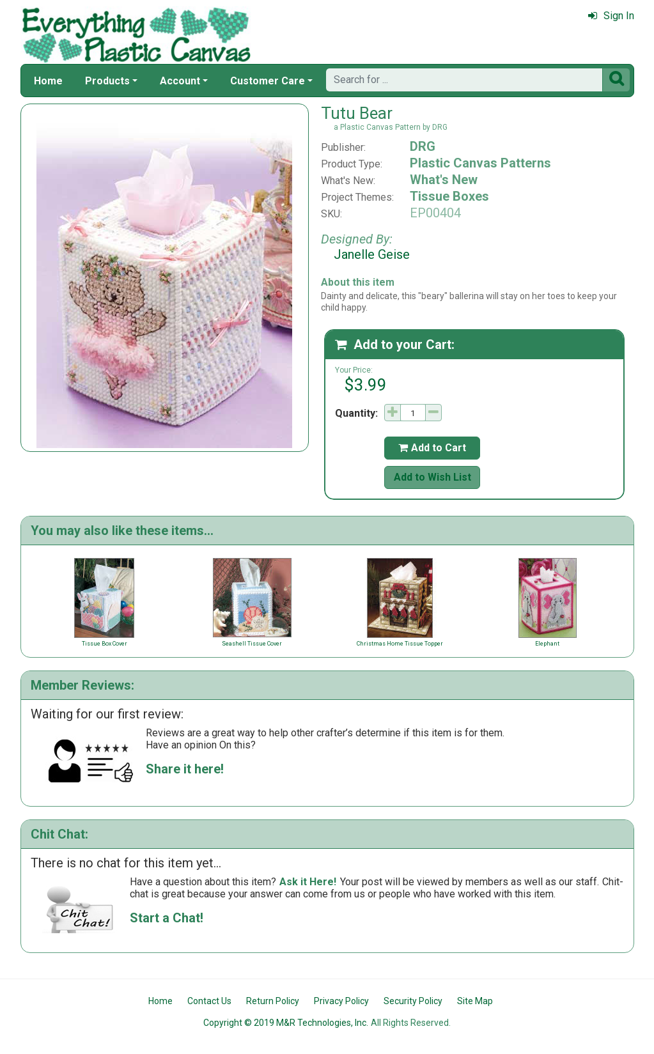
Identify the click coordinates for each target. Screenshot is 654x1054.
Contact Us (209, 1001)
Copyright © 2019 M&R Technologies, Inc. (285, 1023)
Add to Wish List (432, 477)
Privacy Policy (341, 1001)
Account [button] (180, 81)
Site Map (475, 1001)
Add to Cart (432, 448)
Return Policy (272, 1001)
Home (48, 81)
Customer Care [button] (267, 81)
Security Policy (413, 1001)
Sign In (611, 16)
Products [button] (107, 81)
